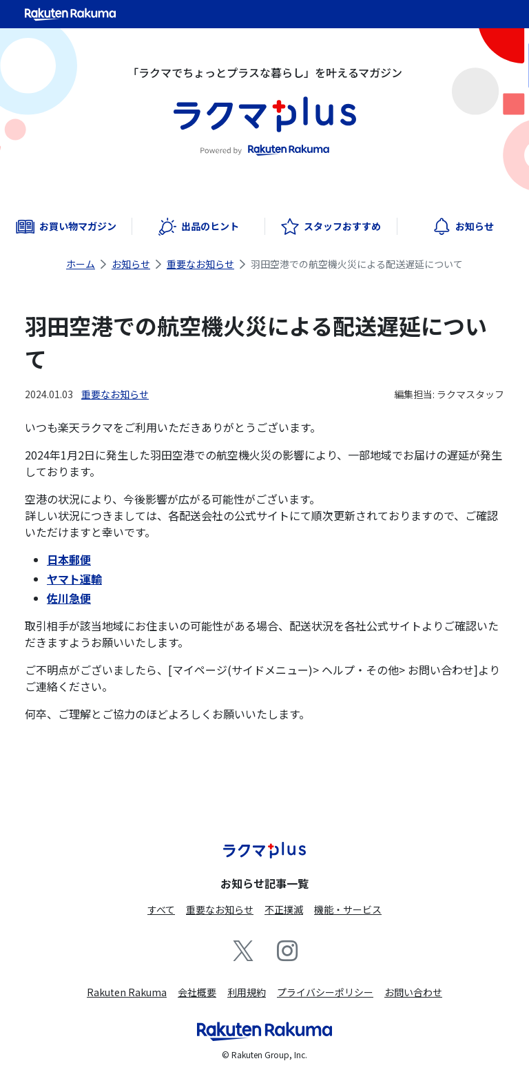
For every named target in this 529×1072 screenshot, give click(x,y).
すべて (161, 909)
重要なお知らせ (200, 264)
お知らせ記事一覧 (264, 883)
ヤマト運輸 (74, 578)
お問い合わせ (413, 992)
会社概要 (197, 992)
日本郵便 (69, 559)
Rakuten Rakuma (127, 992)
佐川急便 (69, 598)
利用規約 (246, 992)
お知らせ (131, 264)
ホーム (80, 264)
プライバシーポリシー (325, 992)
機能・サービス (348, 909)
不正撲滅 (283, 909)
